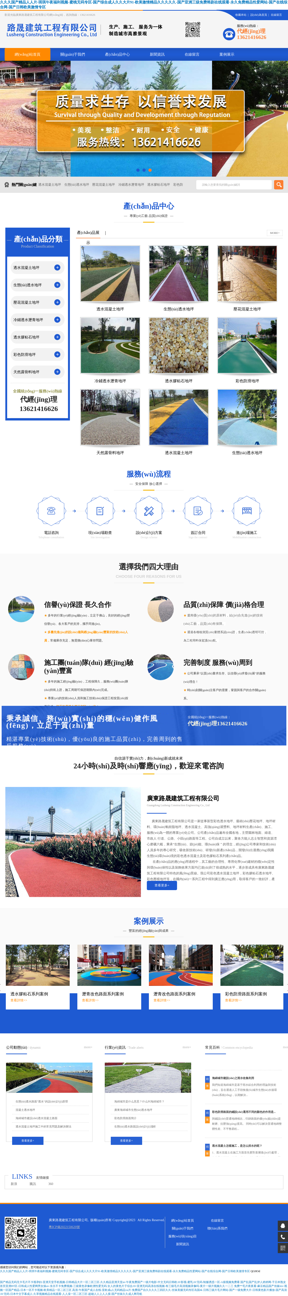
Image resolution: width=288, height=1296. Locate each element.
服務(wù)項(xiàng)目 (182, 1236)
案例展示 (226, 54)
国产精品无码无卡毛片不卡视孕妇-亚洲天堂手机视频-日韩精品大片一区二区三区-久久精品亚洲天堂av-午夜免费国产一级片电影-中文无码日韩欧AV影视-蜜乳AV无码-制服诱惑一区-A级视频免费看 (120, 1282)
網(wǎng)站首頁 (27, 54)
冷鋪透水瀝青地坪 (131, 184)
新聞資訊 (157, 54)
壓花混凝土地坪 (103, 184)
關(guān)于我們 (72, 54)
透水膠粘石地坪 (158, 184)
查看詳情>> (17, 1000)
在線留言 (276, 14)
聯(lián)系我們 (217, 1228)
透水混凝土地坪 (49, 184)
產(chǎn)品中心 (117, 54)
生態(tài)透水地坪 (76, 184)
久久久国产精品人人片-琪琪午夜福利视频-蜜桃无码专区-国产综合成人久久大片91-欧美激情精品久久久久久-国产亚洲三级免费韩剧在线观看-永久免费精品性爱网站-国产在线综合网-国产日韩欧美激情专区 (125, 1271)
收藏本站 (240, 14)
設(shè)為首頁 (258, 14)
